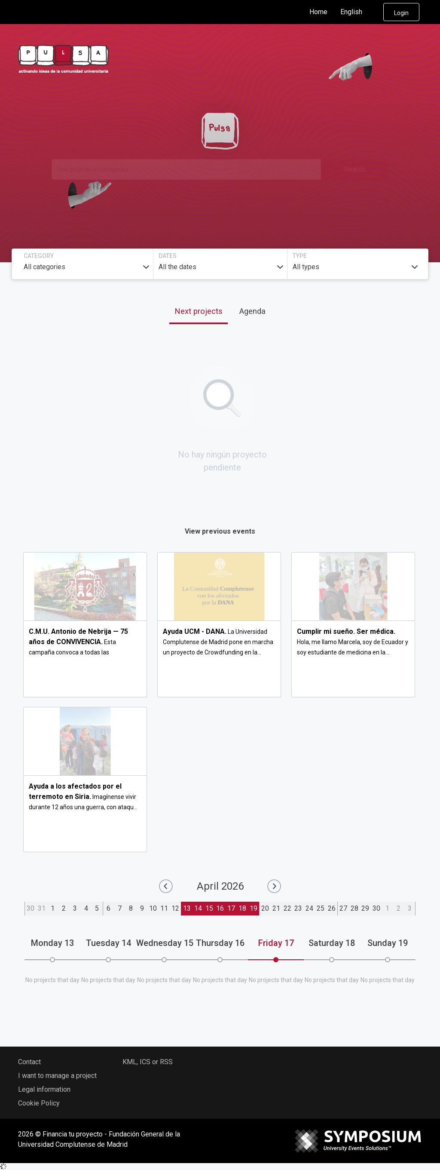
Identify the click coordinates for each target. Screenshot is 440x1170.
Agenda (252, 311)
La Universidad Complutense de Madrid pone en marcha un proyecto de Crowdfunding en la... (218, 642)
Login (401, 12)
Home (318, 12)
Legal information (44, 1089)
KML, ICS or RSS (147, 1062)
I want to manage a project (57, 1076)
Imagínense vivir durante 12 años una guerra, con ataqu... (83, 797)
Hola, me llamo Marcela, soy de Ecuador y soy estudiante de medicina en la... (352, 642)
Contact (29, 1062)
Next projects (198, 311)
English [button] (358, 12)
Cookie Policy (39, 1103)
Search (354, 169)
